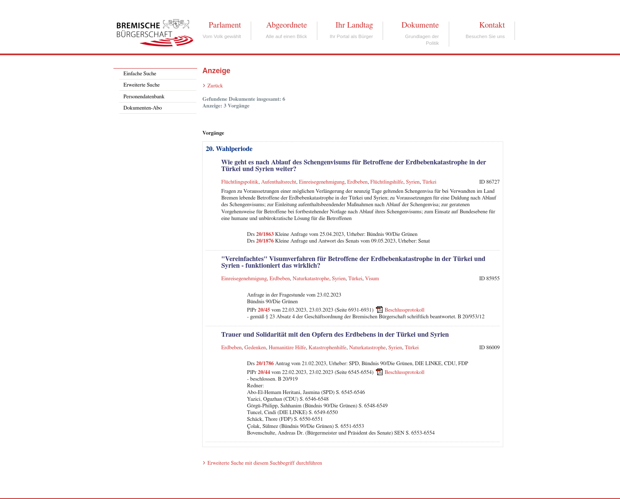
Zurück (215, 86)
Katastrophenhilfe (327, 348)
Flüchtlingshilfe (387, 182)
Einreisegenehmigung (322, 182)
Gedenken (255, 348)
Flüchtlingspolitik (239, 182)
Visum (372, 278)
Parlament (224, 25)
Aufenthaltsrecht (278, 182)
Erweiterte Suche (141, 85)
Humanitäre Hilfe (287, 348)
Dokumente (420, 25)
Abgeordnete (286, 25)
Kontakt (492, 25)
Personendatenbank (144, 97)
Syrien (413, 182)
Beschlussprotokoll (404, 310)
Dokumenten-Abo (142, 108)
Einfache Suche (139, 74)
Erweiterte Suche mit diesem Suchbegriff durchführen (264, 463)
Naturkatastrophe (311, 278)
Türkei (429, 182)
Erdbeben (357, 182)
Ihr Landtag (354, 25)
